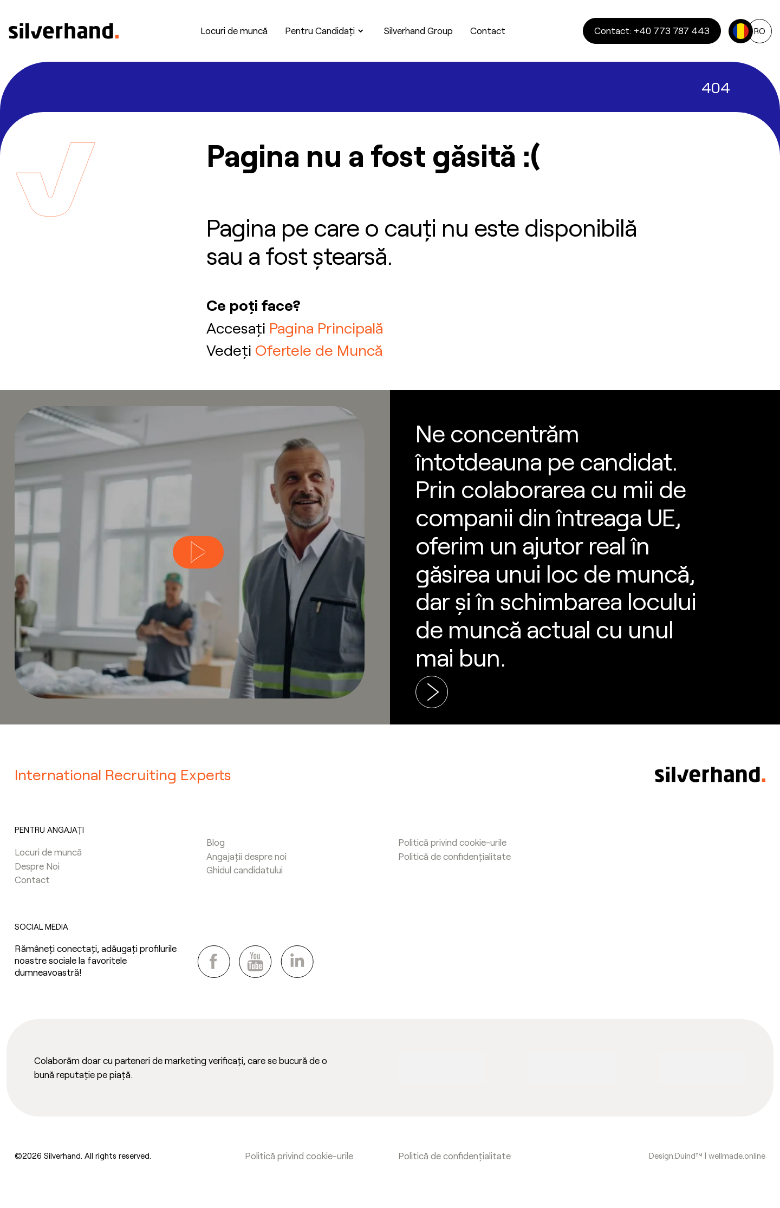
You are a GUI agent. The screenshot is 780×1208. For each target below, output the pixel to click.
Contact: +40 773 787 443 (652, 30)
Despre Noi (37, 865)
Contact (32, 879)
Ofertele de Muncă (318, 350)
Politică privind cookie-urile (452, 842)
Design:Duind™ (677, 1155)
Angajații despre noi (246, 856)
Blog (215, 842)
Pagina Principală (326, 327)
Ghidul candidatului (244, 869)
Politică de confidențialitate (454, 856)
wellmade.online (736, 1155)
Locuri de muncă (48, 851)
